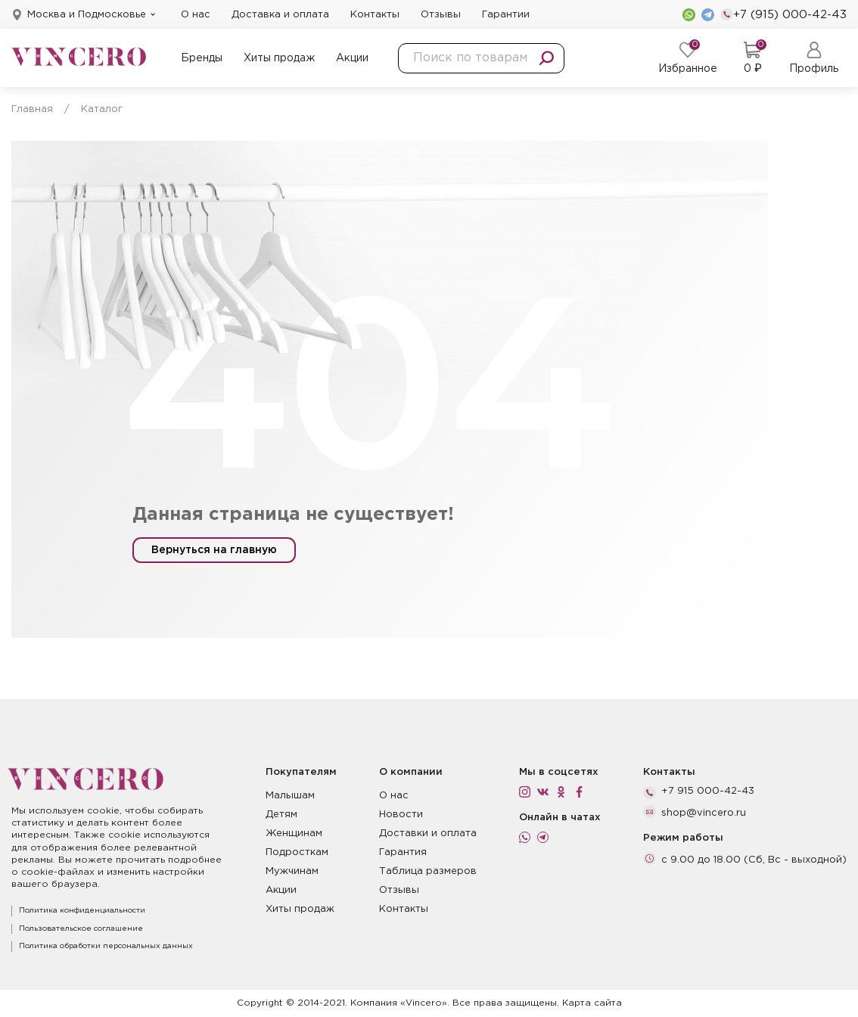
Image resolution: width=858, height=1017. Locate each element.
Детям (281, 814)
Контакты (374, 15)
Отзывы (441, 15)
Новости (401, 814)
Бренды (201, 58)
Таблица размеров (428, 871)
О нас (195, 15)
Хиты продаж (279, 58)
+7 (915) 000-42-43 (783, 14)
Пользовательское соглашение (81, 928)
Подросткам (297, 852)
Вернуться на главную (214, 550)
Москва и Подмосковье (86, 15)
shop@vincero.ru (703, 813)
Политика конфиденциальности (82, 910)
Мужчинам (292, 871)
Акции (352, 58)
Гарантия (403, 852)
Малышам (290, 796)
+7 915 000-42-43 (707, 791)
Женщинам (294, 833)
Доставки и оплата (428, 833)
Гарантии (506, 15)
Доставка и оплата (280, 15)
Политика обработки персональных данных (106, 946)
